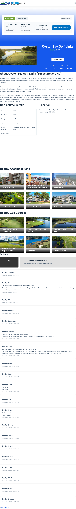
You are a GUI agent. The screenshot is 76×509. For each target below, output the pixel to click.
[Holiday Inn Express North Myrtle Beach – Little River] (38, 179)
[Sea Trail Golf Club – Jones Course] (64, 223)
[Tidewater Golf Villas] (38, 198)
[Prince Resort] (64, 179)
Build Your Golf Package (61, 27)
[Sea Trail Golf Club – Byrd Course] (38, 223)
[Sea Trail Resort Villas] (12, 198)
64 (5, 508)
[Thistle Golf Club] (64, 242)
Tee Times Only (22, 18)
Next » (8, 508)
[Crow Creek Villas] (12, 179)
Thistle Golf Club (60, 251)
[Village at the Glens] (64, 198)
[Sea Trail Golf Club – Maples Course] (12, 242)
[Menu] (75, 3)
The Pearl (31, 251)
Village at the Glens (61, 207)
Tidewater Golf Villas (35, 207)
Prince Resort (59, 188)
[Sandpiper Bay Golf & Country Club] (12, 223)
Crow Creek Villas (8, 188)
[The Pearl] (38, 242)
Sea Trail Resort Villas (10, 207)
